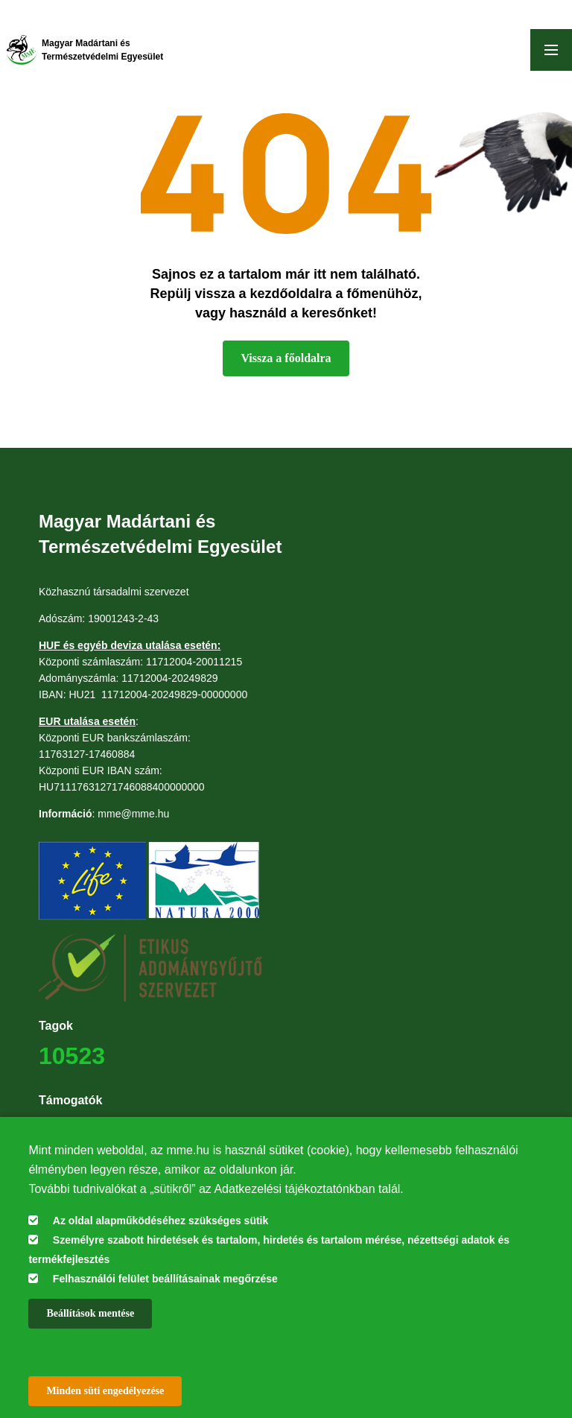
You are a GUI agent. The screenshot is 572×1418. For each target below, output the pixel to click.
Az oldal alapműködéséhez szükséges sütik (160, 1220)
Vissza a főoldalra (286, 358)
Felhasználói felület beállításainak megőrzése (165, 1279)
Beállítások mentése (90, 1313)
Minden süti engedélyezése (105, 1390)
